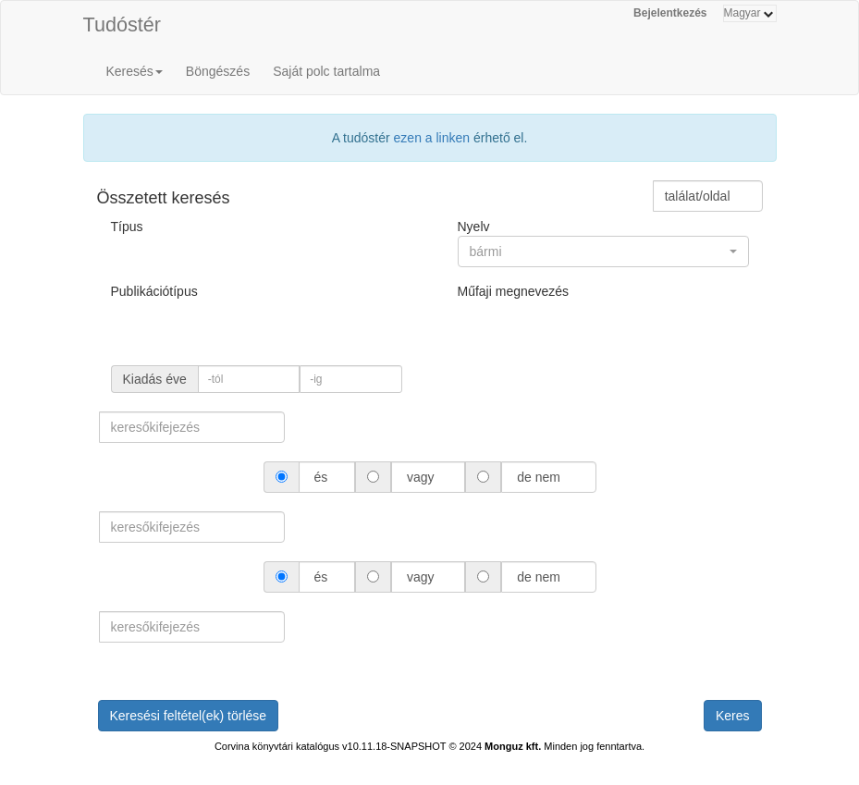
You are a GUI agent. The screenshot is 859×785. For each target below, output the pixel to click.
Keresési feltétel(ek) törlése (188, 715)
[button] (603, 251)
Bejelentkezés (669, 12)
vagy (420, 477)
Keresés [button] (134, 71)
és (321, 477)
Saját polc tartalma (326, 71)
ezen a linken (432, 137)
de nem (538, 477)
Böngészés (218, 71)
